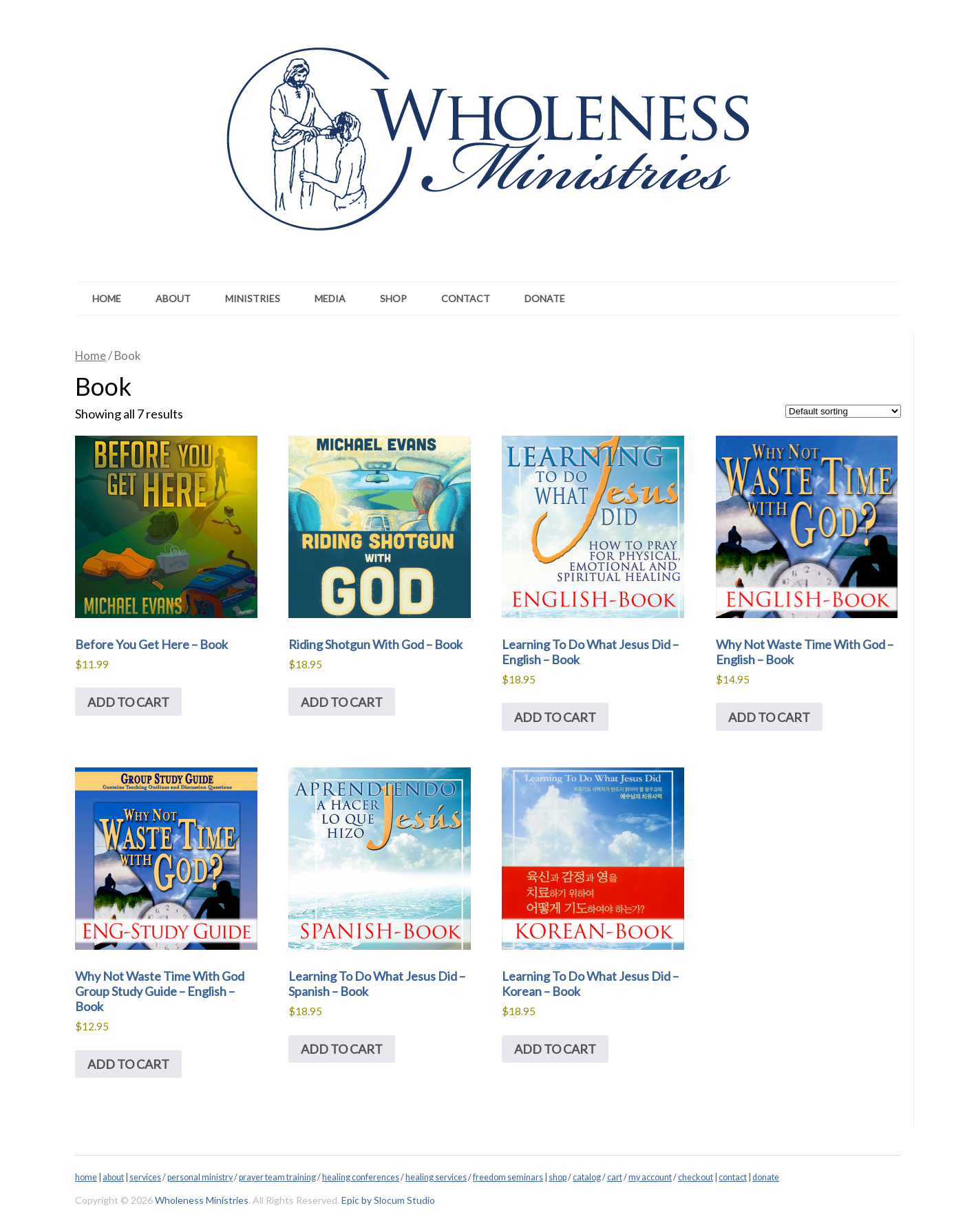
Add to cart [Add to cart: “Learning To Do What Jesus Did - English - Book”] (555, 717)
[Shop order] (843, 411)
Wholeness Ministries (201, 1200)
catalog (587, 1177)
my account (650, 1177)
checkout (695, 1177)
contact (733, 1177)
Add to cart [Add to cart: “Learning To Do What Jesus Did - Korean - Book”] (555, 1049)
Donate (544, 298)
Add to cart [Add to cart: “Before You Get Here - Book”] (128, 702)
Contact (465, 298)
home (86, 1177)
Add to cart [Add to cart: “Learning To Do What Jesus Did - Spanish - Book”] (342, 1049)
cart (614, 1177)
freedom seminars (508, 1177)
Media (330, 298)
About (173, 298)
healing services (436, 1177)
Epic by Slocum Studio (388, 1200)
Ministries (252, 298)
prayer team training (277, 1177)
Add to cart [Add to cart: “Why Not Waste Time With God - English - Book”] (769, 717)
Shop (393, 298)
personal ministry (200, 1177)
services (145, 1177)
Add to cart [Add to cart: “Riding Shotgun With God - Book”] (342, 702)
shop (557, 1177)
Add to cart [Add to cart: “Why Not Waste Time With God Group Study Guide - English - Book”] (128, 1064)
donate (765, 1177)
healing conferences (360, 1177)
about (113, 1177)
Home (106, 298)
